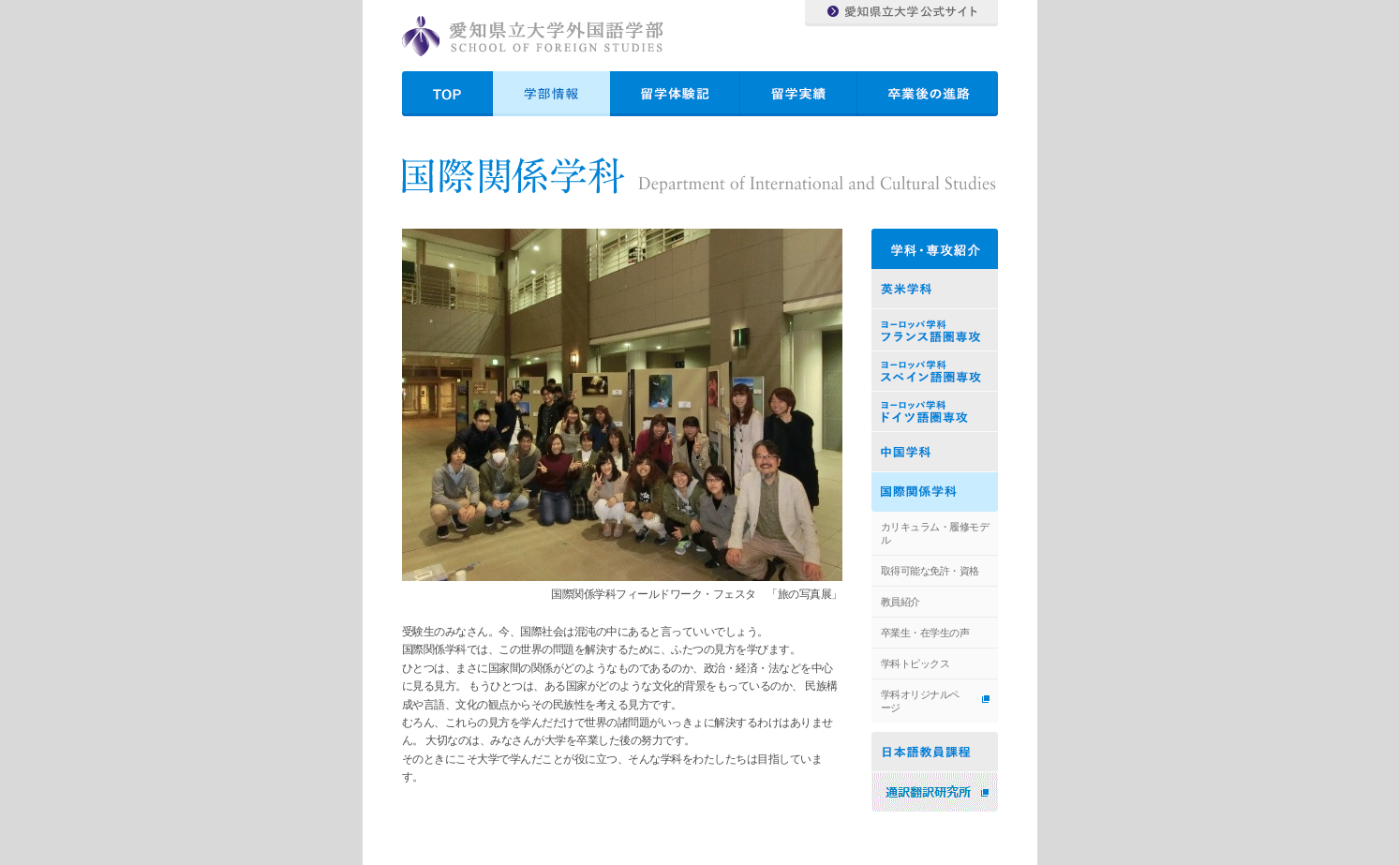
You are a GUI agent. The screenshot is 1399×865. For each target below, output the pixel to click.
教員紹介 (900, 601)
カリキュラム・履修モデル (935, 533)
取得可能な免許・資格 (930, 570)
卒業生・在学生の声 (925, 632)
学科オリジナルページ (920, 701)
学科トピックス (915, 663)
